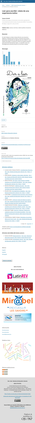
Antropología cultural (18, 239)
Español (4, 252)
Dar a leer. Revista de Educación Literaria (13, 1)
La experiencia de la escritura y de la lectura (21, 194)
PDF (4, 120)
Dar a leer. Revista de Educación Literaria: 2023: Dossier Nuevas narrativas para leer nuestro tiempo (18, 177)
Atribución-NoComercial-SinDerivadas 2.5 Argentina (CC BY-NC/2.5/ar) (16, 144)
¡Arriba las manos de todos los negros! (22, 199)
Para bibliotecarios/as (6, 334)
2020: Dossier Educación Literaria (18, 5)
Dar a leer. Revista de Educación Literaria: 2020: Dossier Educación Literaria (18, 213)
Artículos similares (7, 167)
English (4, 250)
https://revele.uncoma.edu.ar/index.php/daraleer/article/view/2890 (15, 158)
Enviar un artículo (7, 260)
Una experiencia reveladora (18, 191)
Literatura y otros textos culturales (20, 175)
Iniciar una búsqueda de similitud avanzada (20, 226)
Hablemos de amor (19, 185)
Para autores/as (5, 332)
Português (4, 254)
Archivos (8, 5)
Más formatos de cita (6, 161)
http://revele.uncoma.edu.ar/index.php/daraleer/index (17, 394)
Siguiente (29, 223)
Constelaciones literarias (26, 170)
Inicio (3, 5)
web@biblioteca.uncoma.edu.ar (17, 407)
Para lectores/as (5, 330)
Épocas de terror (17, 236)
